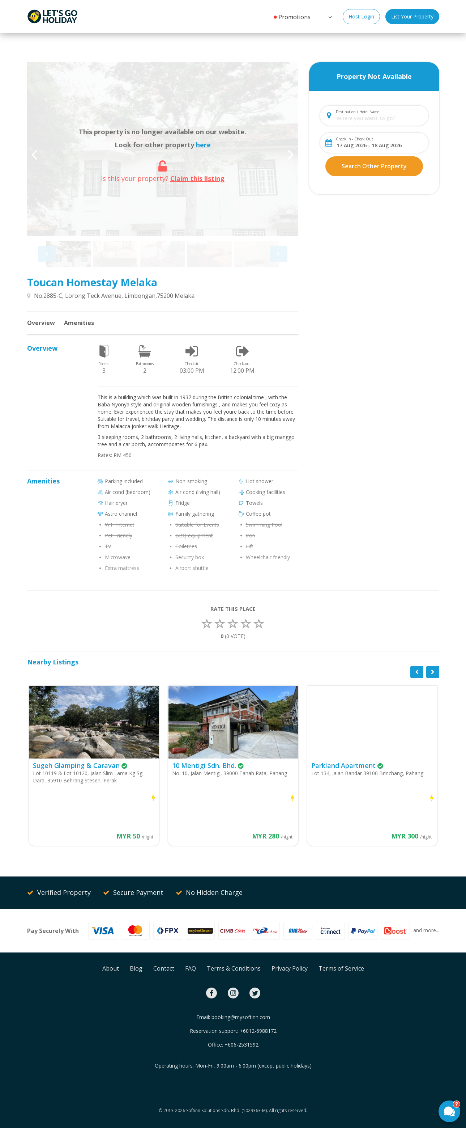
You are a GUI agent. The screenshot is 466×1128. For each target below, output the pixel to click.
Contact (163, 968)
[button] (329, 16)
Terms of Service (341, 968)
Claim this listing (197, 178)
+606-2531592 (241, 1044)
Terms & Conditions (234, 968)
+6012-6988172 (258, 1030)
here (203, 144)
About (110, 968)
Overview (41, 323)
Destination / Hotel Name (357, 111)
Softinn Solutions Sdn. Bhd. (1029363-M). (227, 1110)
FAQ (190, 968)
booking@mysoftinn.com (240, 1017)
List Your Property (412, 16)
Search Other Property (374, 166)
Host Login (361, 16)
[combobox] (380, 118)
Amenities (79, 323)
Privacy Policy (290, 968)
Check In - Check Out (354, 138)
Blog (136, 968)
